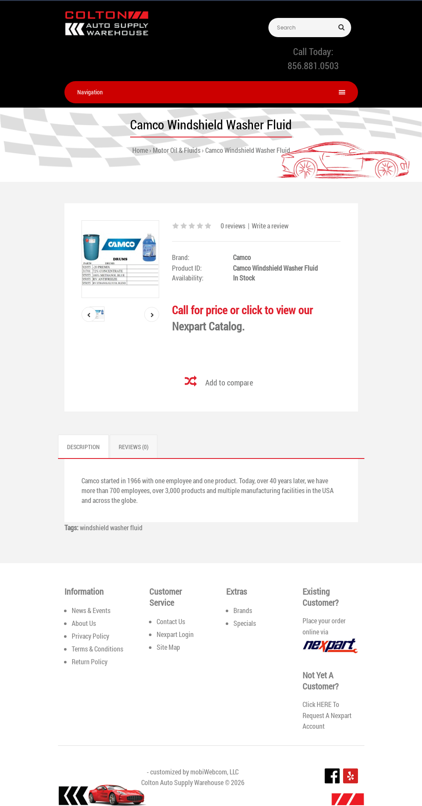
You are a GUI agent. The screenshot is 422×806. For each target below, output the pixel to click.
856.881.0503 (313, 65)
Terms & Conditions (97, 648)
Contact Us (171, 621)
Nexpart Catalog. (208, 326)
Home (140, 150)
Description (83, 447)
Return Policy (90, 661)
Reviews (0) (133, 447)
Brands (242, 610)
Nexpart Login (175, 634)
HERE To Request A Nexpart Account (327, 715)
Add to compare (229, 382)
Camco (242, 257)
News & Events (91, 610)
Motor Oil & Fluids (177, 150)
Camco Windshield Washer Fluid (247, 150)
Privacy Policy (90, 635)
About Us (84, 623)
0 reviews (233, 225)
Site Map (168, 646)
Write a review (270, 225)
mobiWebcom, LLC (214, 771)
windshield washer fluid (111, 527)
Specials (244, 623)
